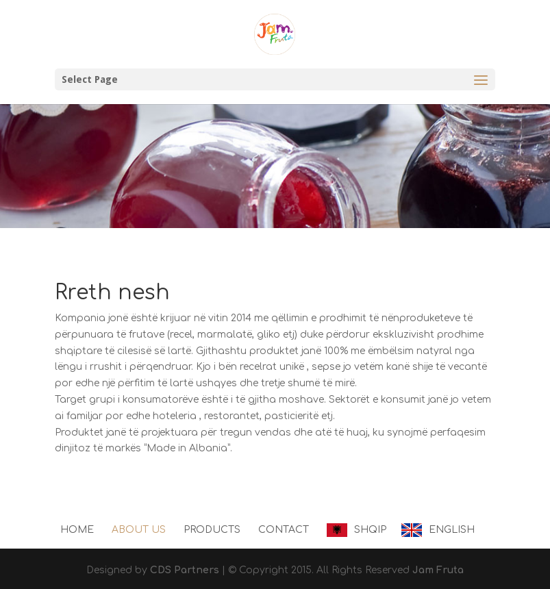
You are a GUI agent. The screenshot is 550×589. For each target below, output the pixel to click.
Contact (283, 530)
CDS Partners (184, 570)
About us (139, 530)
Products (212, 530)
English (452, 530)
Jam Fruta (438, 570)
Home (77, 530)
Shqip (370, 530)
